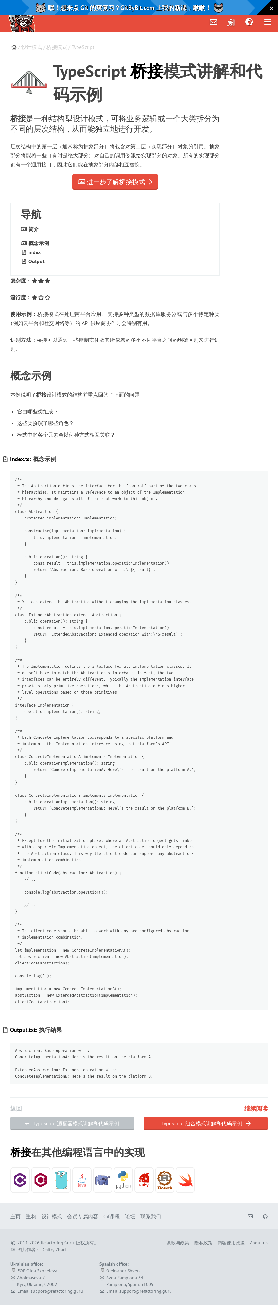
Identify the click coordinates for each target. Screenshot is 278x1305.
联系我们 (150, 1216)
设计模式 (31, 47)
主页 (15, 1216)
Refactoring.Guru (57, 1243)
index (34, 252)
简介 (33, 229)
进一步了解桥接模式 (115, 182)
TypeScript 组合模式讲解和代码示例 (206, 1123)
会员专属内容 (82, 1216)
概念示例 (38, 243)
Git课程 (111, 1216)
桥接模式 (56, 47)
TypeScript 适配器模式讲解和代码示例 (72, 1123)
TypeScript (83, 47)
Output (36, 261)
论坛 (130, 1216)
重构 (31, 1216)
